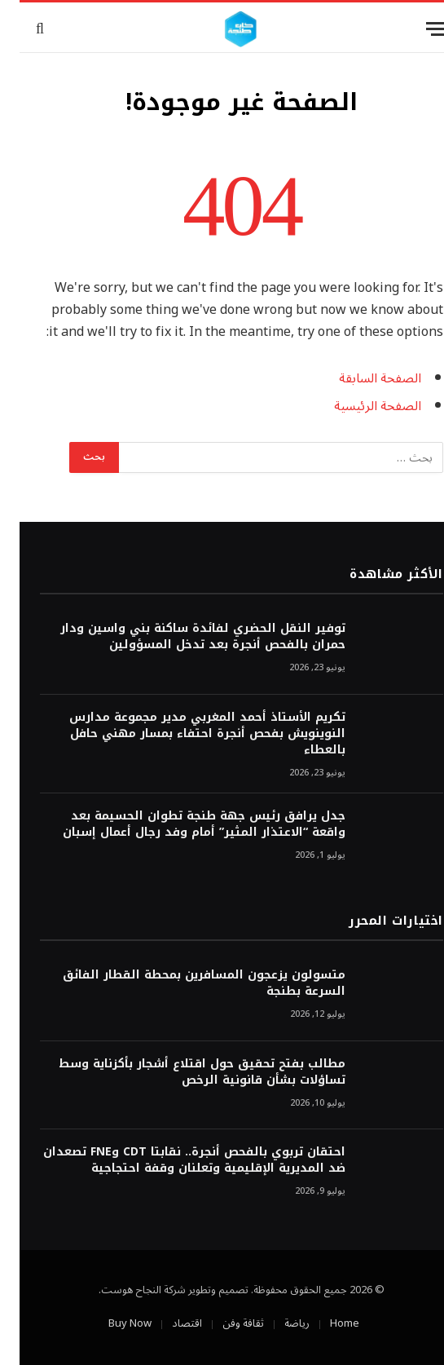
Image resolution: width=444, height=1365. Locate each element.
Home (325, 1323)
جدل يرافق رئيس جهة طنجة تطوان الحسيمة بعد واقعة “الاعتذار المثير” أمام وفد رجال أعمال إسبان (184, 824)
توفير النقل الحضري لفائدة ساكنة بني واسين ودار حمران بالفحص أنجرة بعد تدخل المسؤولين (183, 637)
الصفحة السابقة (360, 378)
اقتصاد (167, 1323)
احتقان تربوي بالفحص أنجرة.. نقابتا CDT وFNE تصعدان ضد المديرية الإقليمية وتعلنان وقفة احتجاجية (175, 1160)
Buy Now (110, 1323)
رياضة (277, 1323)
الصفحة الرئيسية (358, 406)
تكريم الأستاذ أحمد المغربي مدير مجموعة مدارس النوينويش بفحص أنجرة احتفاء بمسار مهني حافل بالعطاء (188, 733)
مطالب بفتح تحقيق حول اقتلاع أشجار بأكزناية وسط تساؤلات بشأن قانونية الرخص (182, 1072)
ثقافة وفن (223, 1323)
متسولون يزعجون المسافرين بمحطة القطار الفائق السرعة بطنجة (184, 983)
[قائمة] (417, 29)
